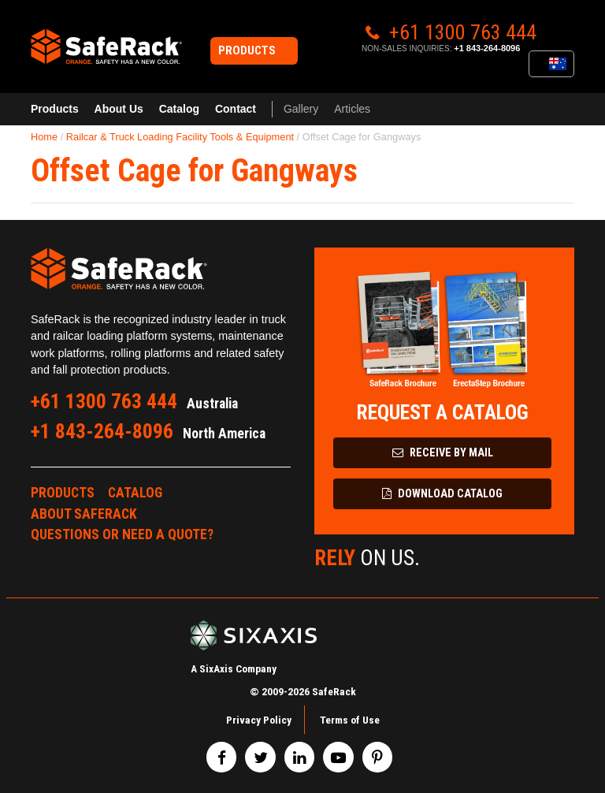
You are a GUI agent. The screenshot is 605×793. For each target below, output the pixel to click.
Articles (352, 108)
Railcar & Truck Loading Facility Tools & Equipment (180, 137)
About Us (119, 108)
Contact (235, 108)
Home (44, 137)
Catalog (179, 108)
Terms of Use (350, 719)
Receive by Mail (442, 453)
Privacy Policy (258, 719)
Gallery (301, 108)
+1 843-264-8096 (487, 48)
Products (55, 108)
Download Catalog (442, 494)
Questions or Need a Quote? (122, 534)
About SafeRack (84, 514)
